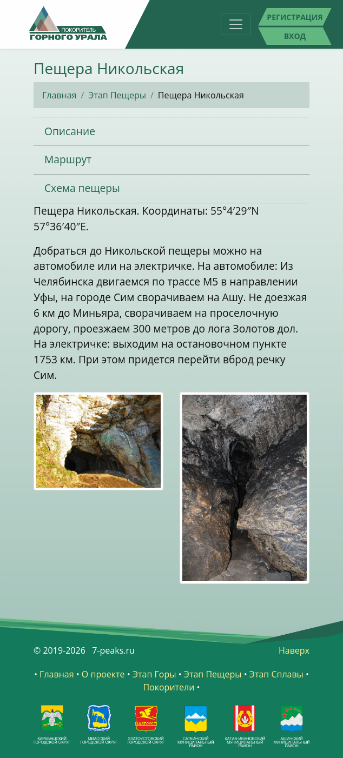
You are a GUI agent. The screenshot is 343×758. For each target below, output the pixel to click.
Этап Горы (154, 674)
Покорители (168, 687)
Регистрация (294, 17)
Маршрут (67, 159)
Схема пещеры (82, 188)
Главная (59, 95)
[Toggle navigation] (236, 24)
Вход (295, 36)
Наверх (294, 650)
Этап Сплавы (276, 674)
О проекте (103, 674)
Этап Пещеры (117, 95)
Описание (69, 131)
